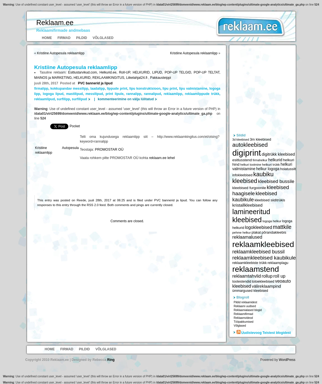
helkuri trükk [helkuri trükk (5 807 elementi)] (271, 165)
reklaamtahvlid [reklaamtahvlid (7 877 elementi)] (246, 276)
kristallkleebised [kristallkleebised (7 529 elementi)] (247, 205)
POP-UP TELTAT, (207, 72)
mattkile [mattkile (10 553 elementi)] (282, 227)
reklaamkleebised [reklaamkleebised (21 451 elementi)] (263, 244)
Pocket (75, 126)
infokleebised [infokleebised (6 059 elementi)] (242, 175)
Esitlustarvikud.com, (84, 72)
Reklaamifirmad (243, 313)
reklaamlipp (173, 94)
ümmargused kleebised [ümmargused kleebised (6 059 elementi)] (250, 291)
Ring (111, 360)
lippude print (117, 89)
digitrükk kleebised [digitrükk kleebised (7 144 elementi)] (278, 154)
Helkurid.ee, (109, 72)
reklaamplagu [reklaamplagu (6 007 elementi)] (278, 263)
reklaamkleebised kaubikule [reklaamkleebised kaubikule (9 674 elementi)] (264, 258)
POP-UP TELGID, (179, 72)
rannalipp (133, 94)
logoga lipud (53, 94)
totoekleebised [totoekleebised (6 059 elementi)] (263, 281)
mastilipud (74, 94)
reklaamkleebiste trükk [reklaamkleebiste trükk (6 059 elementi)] (249, 263)
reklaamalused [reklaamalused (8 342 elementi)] (247, 236)
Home (47, 38)
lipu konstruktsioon (144, 89)
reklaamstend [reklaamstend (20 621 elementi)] (255, 269)
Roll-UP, (126, 72)
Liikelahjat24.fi (137, 78)
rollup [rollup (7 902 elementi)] (267, 276)
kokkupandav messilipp (69, 89)
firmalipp (41, 89)
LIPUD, (158, 72)
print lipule (115, 94)
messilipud (94, 94)
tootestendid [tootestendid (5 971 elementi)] (241, 281)
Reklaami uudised (245, 306)
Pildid (81, 38)
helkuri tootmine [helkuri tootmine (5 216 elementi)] (250, 164)
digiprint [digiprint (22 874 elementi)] (246, 152)
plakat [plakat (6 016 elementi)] (256, 232)
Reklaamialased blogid (248, 310)
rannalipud (152, 94)
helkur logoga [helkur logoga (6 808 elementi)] (267, 169)
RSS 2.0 (92, 205)
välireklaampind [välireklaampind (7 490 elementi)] (266, 286)
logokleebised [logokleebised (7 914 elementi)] (258, 227)
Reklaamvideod (243, 317)
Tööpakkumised (244, 321)
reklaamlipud (44, 99)
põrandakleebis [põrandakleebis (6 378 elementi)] (273, 232)
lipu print (170, 89)
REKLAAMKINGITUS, (109, 78)
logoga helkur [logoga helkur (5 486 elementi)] (272, 221)
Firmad (64, 38)
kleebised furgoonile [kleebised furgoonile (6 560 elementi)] (249, 188)
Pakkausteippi (160, 78)
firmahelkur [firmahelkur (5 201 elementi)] (260, 160)
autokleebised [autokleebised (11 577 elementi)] (250, 144)
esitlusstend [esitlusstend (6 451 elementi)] (242, 160)
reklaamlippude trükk (202, 94)
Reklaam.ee (54, 22)
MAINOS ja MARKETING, (54, 78)
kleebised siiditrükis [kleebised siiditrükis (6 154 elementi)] (269, 200)
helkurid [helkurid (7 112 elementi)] (275, 160)
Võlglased (103, 38)
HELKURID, (142, 72)
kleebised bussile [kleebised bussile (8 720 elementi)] (276, 181)
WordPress (287, 360)
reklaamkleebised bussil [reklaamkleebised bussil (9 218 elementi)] (258, 252)
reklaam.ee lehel (162, 158)
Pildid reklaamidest (245, 302)
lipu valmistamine (193, 89)
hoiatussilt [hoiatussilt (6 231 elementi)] (288, 169)
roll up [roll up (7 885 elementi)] (279, 276)
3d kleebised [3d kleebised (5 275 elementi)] (240, 139)
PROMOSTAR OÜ (109, 149)
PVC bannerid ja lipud (95, 83)
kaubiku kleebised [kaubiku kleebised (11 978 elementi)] (253, 177)
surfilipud (79, 99)
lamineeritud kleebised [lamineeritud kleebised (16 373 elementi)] (251, 216)
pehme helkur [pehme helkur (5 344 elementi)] (241, 232)
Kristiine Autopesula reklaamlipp (61, 53)
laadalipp (97, 89)
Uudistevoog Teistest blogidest (266, 333)
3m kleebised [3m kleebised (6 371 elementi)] (260, 139)
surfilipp (63, 99)
